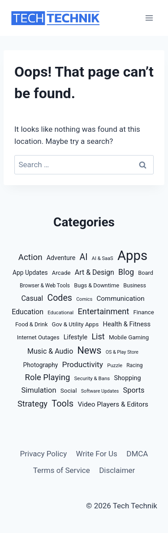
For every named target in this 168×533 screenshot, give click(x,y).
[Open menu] (149, 18)
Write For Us (96, 453)
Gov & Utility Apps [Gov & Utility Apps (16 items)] (75, 324)
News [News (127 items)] (90, 350)
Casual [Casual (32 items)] (32, 298)
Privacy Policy (43, 453)
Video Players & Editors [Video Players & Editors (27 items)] (113, 404)
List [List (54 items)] (97, 336)
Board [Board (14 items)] (145, 272)
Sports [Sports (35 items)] (134, 390)
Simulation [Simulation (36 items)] (39, 390)
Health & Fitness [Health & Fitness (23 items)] (127, 324)
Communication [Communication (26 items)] (120, 299)
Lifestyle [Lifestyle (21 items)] (75, 337)
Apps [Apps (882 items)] (132, 255)
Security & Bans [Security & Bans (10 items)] (92, 378)
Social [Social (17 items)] (68, 390)
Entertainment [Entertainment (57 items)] (103, 311)
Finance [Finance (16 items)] (143, 312)
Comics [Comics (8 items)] (84, 299)
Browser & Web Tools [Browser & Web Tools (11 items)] (45, 285)
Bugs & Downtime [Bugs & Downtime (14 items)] (96, 285)
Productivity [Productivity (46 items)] (82, 364)
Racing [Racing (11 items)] (134, 365)
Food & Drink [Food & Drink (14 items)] (31, 324)
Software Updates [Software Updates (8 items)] (100, 391)
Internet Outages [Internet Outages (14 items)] (38, 337)
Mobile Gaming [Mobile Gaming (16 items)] (129, 337)
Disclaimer (117, 470)
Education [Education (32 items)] (27, 312)
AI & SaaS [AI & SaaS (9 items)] (102, 258)
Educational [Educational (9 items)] (60, 313)
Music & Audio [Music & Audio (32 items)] (50, 351)
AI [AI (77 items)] (83, 257)
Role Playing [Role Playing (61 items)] (47, 377)
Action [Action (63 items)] (30, 257)
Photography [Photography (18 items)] (40, 364)
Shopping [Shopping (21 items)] (127, 377)
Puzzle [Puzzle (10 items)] (114, 365)
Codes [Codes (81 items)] (59, 298)
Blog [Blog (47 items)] (126, 272)
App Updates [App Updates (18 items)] (30, 272)
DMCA (137, 453)
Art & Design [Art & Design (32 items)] (94, 272)
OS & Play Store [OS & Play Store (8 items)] (122, 352)
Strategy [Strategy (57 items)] (32, 403)
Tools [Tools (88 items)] (62, 403)
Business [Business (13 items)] (134, 285)
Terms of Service (61, 470)
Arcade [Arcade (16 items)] (61, 272)
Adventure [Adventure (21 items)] (61, 257)
